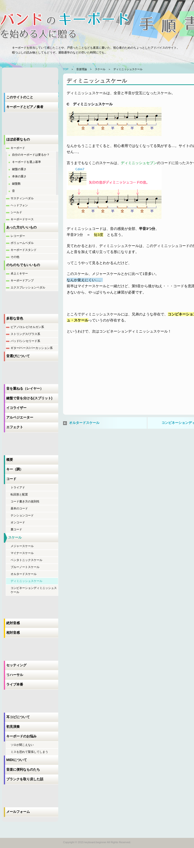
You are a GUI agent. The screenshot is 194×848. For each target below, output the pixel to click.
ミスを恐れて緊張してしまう (29, 752)
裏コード (16, 529)
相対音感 (13, 632)
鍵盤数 (16, 183)
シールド (16, 212)
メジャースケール (22, 546)
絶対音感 (13, 623)
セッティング (16, 665)
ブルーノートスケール (25, 567)
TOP (65, 69)
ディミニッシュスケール (26, 581)
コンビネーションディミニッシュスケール (34, 590)
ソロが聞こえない (22, 745)
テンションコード (22, 515)
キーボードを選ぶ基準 (26, 162)
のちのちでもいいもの (23, 265)
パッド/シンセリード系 (25, 341)
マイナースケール (22, 553)
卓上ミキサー (19, 273)
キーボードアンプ (22, 280)
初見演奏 (13, 726)
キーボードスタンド (24, 250)
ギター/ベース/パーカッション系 (32, 348)
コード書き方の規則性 (25, 501)
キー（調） (14, 469)
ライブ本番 (14, 684)
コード (11, 479)
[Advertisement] (103, 380)
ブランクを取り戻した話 (24, 779)
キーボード (18, 148)
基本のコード (19, 508)
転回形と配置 (19, 494)
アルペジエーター (19, 417)
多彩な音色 (14, 318)
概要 (9, 459)
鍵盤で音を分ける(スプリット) (29, 398)
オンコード (18, 522)
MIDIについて (16, 760)
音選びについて (18, 356)
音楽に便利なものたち (23, 769)
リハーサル (14, 675)
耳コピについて (18, 717)
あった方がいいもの (21, 227)
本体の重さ (19, 176)
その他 (15, 257)
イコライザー (16, 408)
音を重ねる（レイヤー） (24, 388)
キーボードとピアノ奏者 (24, 107)
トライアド (18, 487)
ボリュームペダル (22, 243)
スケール (15, 537)
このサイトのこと (19, 97)
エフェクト (14, 427)
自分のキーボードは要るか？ (31, 154)
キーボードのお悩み (21, 736)
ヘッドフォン (19, 205)
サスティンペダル (22, 198)
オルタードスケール (24, 574)
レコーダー (18, 236)
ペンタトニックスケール (26, 560)
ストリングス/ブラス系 (25, 334)
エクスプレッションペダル (28, 287)
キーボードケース (22, 219)
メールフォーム (18, 812)
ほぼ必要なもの (18, 139)
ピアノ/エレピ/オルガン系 (27, 327)
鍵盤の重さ (19, 169)
